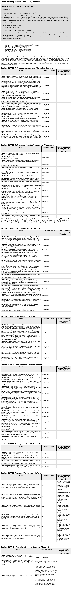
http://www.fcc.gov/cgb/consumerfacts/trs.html (46, 576)
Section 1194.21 (9, 44)
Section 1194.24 (9, 48)
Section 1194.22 (9, 45)
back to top (3, 140)
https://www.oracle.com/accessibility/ (60, 36)
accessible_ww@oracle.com (14, 38)
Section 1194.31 (9, 51)
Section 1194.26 (9, 50)
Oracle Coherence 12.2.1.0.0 (27, 13)
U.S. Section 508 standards (47, 32)
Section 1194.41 (9, 53)
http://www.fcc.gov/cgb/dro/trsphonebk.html (45, 579)
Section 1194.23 (9, 46)
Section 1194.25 (9, 49)
